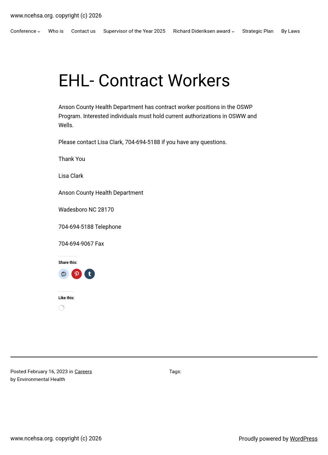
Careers (83, 372)
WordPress (304, 439)
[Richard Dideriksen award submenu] (233, 31)
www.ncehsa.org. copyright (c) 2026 (56, 15)
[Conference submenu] (38, 31)
